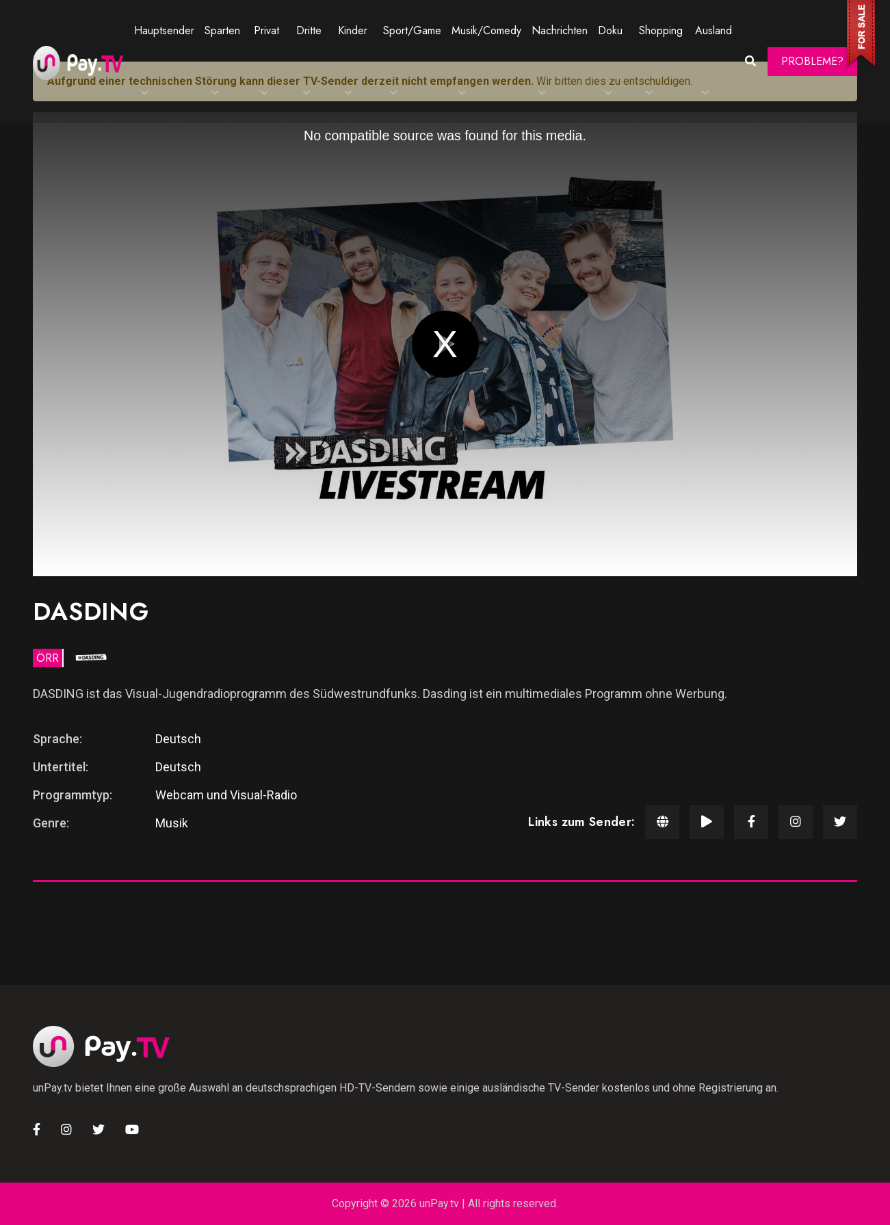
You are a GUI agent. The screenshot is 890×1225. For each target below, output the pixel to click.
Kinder (352, 30)
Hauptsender (164, 30)
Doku (610, 30)
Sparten (222, 30)
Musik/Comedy (486, 30)
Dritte (309, 30)
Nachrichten (560, 30)
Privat (266, 30)
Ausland (713, 30)
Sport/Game (412, 30)
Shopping (661, 30)
